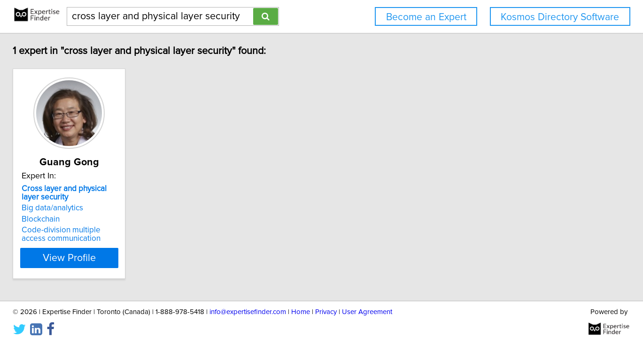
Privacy (326, 311)
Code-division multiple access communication (101, 234)
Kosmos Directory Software (560, 17)
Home (300, 311)
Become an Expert (426, 17)
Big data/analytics (79, 208)
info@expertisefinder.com (247, 311)
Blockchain (68, 219)
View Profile (107, 258)
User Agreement (367, 311)
